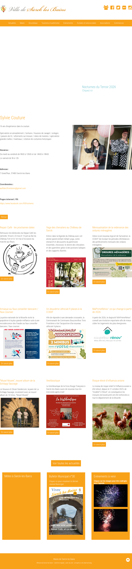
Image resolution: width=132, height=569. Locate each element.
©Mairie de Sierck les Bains (44, 563)
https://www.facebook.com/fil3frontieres (17, 203)
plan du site (69, 563)
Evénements (68, 23)
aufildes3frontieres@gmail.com (13, 188)
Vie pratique (33, 23)
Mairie (22, 23)
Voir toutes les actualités (66, 463)
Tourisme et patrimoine (50, 23)
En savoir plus (6, 278)
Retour (4, 216)
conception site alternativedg (83, 563)
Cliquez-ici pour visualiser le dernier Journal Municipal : (63, 482)
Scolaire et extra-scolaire (86, 23)
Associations (105, 23)
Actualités (12, 23)
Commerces (119, 23)
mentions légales (59, 563)
